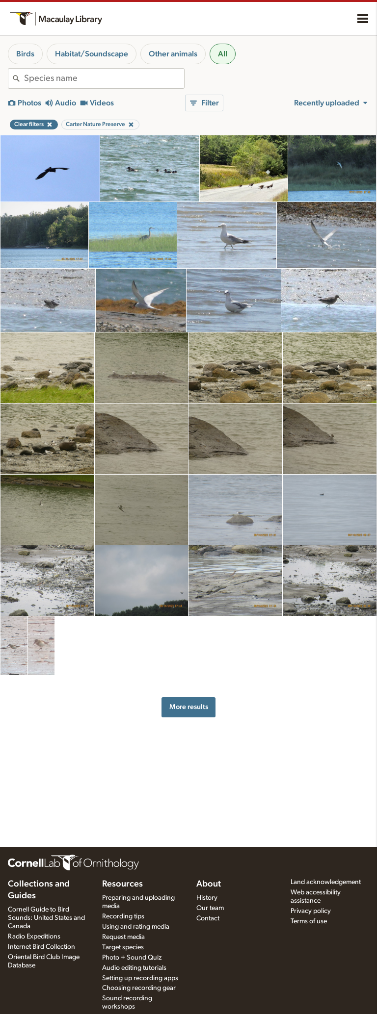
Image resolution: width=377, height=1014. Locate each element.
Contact (207, 918)
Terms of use (309, 921)
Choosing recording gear (139, 988)
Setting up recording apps (140, 978)
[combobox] (104, 78)
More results (188, 706)
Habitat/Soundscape (91, 54)
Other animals (173, 54)
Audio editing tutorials (134, 967)
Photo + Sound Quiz (132, 957)
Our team (210, 908)
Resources (122, 884)
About (208, 884)
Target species (123, 947)
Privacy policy (311, 911)
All (222, 54)
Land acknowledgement (326, 882)
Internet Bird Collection (41, 946)
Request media (123, 937)
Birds (25, 54)
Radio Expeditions (34, 936)
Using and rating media (135, 926)
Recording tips (123, 916)
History (206, 897)
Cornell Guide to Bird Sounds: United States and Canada (46, 918)
